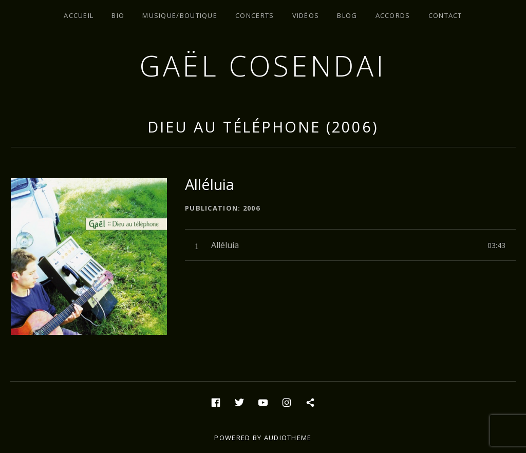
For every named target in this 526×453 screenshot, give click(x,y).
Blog (347, 15)
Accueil (78, 15)
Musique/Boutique (179, 15)
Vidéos (306, 15)
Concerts (254, 15)
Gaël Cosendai (263, 65)
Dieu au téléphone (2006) (263, 127)
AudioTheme (288, 437)
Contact (445, 15)
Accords (392, 15)
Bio (117, 15)
